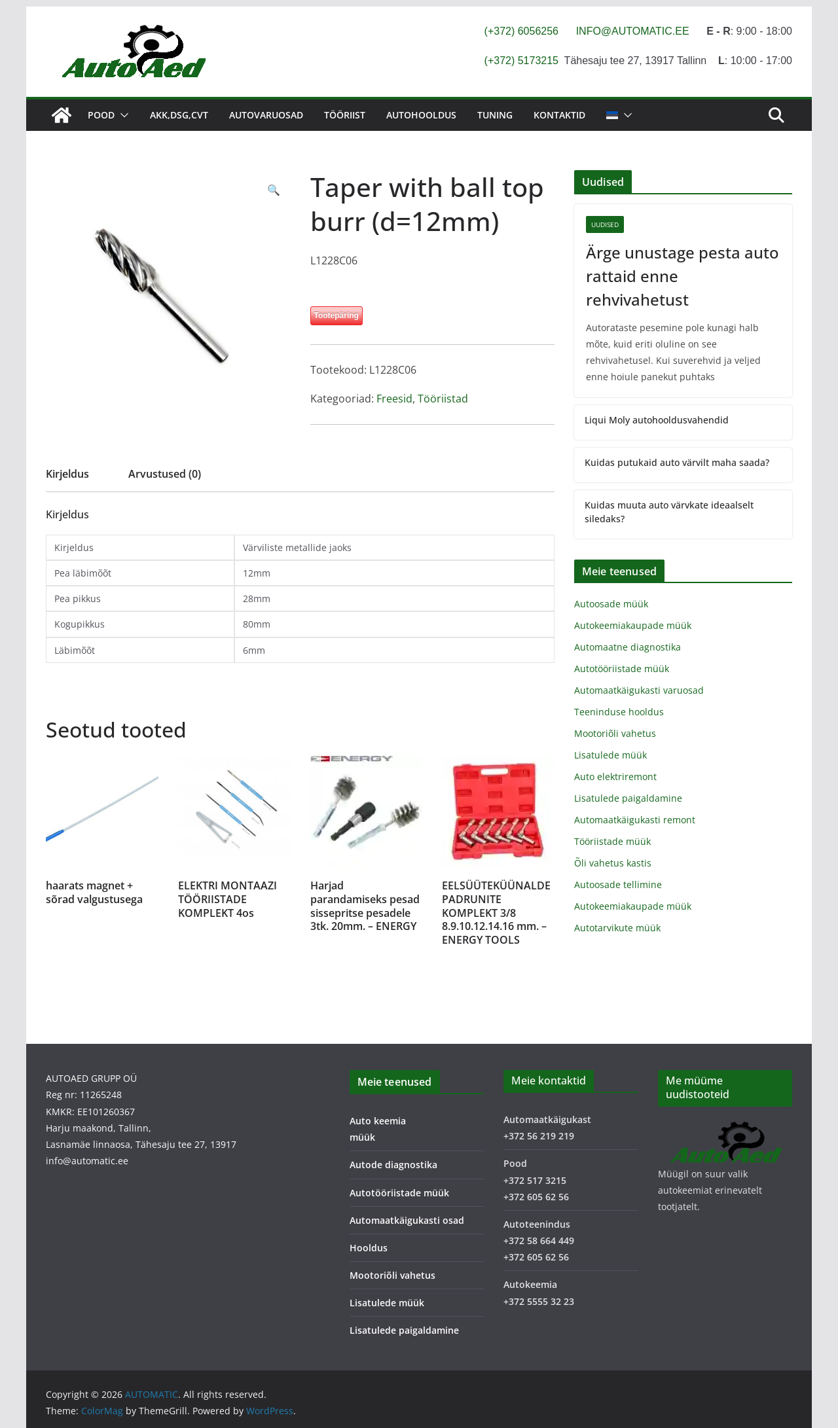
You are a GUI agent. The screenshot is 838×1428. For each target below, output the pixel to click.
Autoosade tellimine (618, 884)
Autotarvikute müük (617, 927)
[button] (122, 115)
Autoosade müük (611, 604)
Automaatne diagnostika (627, 647)
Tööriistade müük (612, 841)
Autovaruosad (266, 115)
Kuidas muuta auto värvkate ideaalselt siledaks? (669, 512)
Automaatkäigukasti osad (407, 1220)
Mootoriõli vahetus (615, 733)
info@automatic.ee (87, 1160)
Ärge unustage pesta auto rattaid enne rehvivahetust (682, 275)
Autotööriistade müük (621, 668)
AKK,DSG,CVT (179, 115)
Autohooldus (421, 115)
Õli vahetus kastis (612, 863)
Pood (101, 115)
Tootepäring (336, 315)
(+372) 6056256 (521, 31)
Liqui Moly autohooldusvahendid (657, 420)
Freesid (394, 398)
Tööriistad (443, 398)
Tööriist (344, 115)
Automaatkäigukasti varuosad (639, 690)
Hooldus (369, 1247)
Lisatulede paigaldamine (628, 798)
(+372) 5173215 (521, 60)
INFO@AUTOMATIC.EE (632, 31)
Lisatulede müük (610, 755)
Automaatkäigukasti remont (634, 819)
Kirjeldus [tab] (67, 474)
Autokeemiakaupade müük (632, 625)
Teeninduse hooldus (619, 711)
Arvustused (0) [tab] (164, 474)
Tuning (495, 115)
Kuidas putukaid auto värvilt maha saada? (677, 462)
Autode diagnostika (393, 1164)
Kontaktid (559, 115)
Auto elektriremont (615, 776)
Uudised (605, 224)
